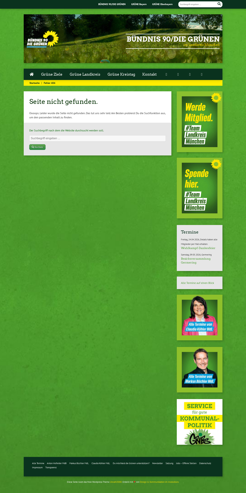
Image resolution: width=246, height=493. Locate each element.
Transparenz (51, 467)
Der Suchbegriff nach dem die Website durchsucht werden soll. (66, 130)
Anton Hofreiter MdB (57, 463)
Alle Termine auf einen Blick (197, 283)
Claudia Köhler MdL (101, 463)
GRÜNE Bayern (139, 4)
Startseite (34, 83)
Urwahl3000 (116, 481)
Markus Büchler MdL (79, 463)
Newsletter (157, 463)
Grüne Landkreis (85, 74)
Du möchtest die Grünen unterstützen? (131, 463)
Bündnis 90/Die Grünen (173, 39)
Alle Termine (38, 463)
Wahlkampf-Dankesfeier (198, 248)
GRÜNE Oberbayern (162, 4)
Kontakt (149, 74)
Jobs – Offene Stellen (186, 463)
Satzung (169, 463)
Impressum (37, 467)
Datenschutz (205, 463)
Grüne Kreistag (121, 74)
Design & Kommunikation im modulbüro (159, 481)
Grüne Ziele (51, 74)
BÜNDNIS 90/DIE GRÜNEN (112, 4)
